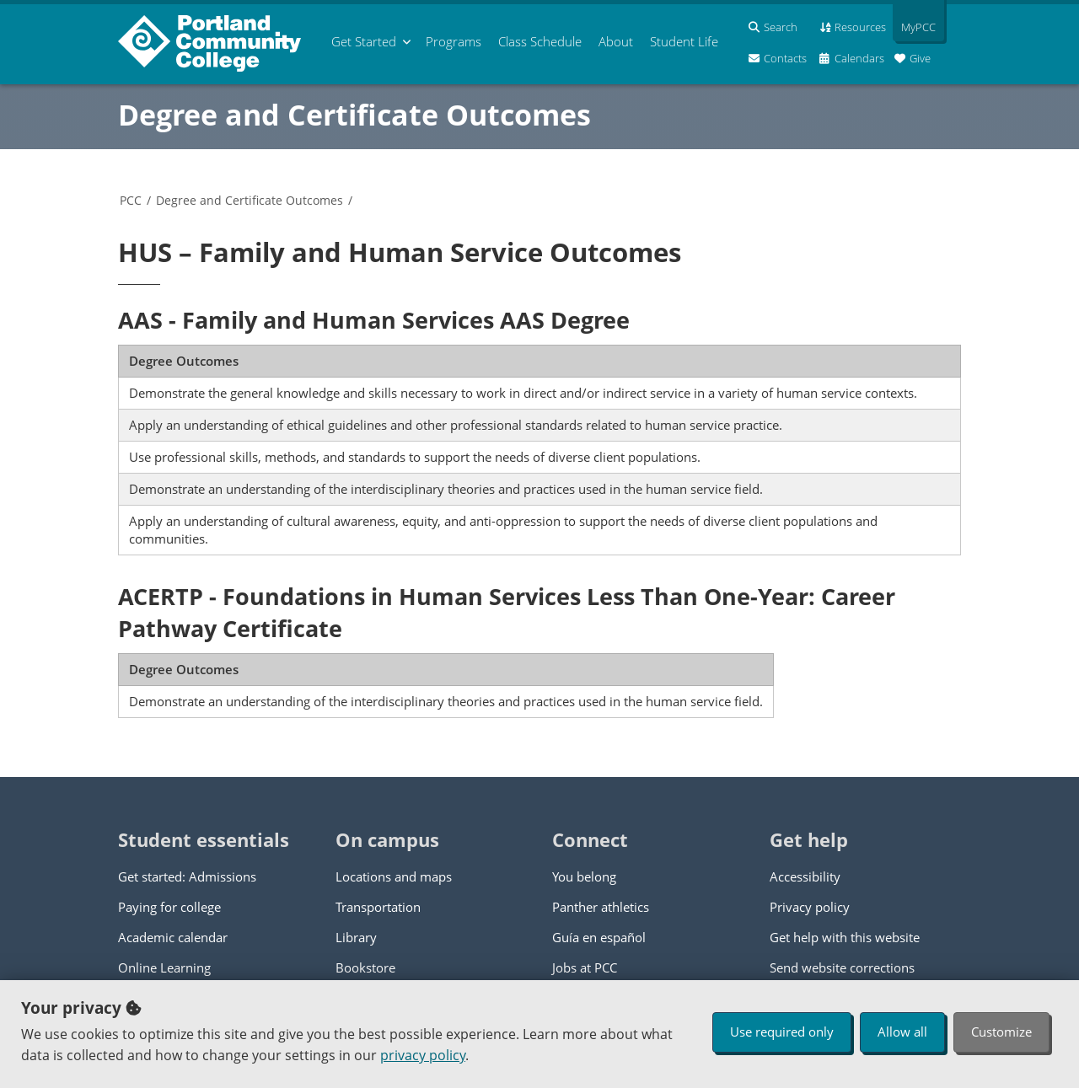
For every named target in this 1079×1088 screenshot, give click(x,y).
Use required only (782, 1031)
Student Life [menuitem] (684, 41)
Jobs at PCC (584, 967)
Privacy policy (810, 906)
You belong (584, 876)
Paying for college (169, 906)
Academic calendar (173, 937)
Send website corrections (842, 967)
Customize (1001, 1031)
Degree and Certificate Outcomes (354, 114)
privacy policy (422, 1055)
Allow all (902, 1031)
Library (356, 937)
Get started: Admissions (187, 876)
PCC (131, 200)
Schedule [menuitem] (540, 41)
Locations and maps (394, 876)
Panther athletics (600, 906)
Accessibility (805, 876)
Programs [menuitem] (453, 41)
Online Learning (164, 967)
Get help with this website (845, 937)
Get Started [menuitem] (363, 41)
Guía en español (599, 937)
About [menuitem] (616, 41)
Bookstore (365, 967)
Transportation (378, 906)
